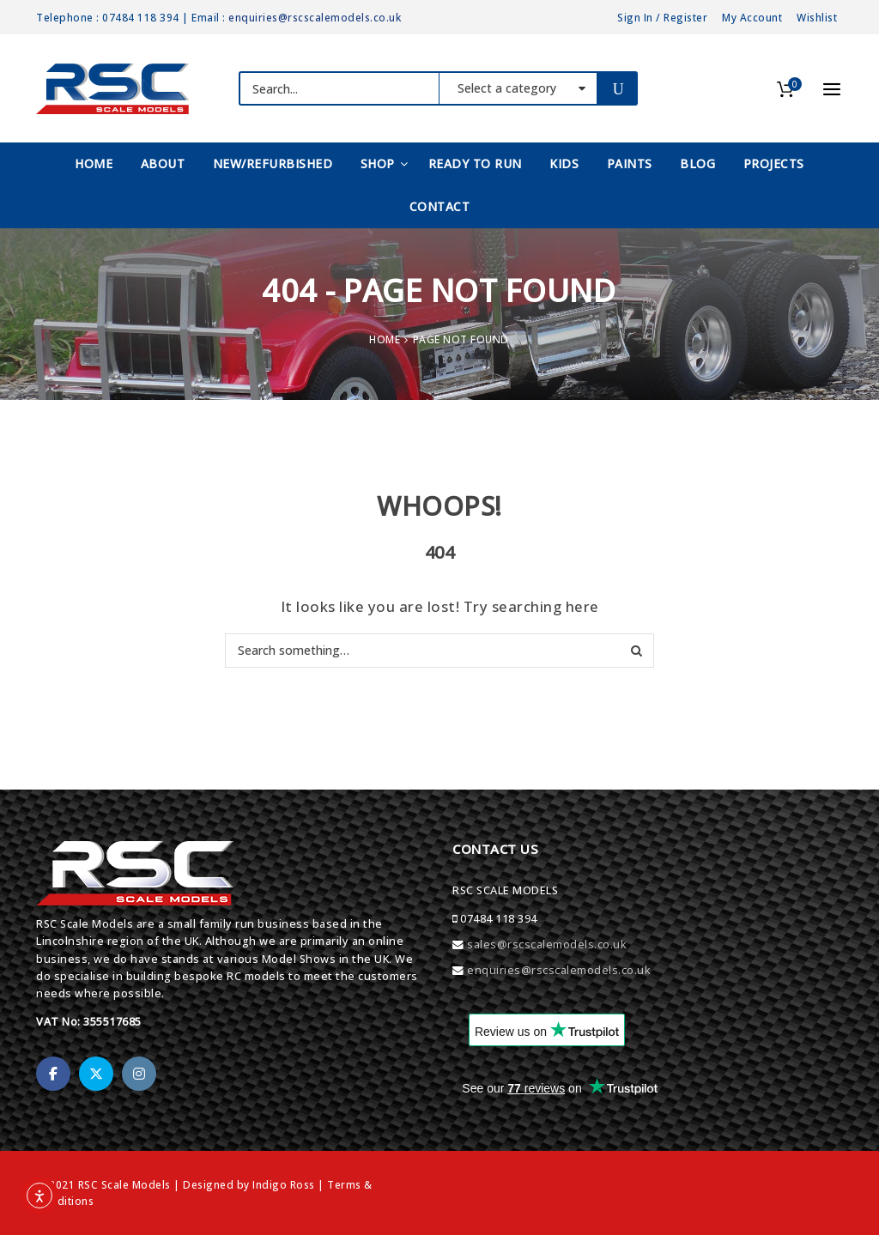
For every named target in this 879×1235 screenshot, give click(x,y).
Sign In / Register (662, 17)
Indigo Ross (283, 1184)
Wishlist (817, 17)
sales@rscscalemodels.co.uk (546, 944)
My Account (752, 17)
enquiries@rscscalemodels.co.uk (314, 17)
